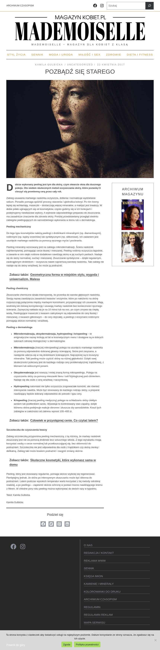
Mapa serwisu (94, 622)
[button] (43, 524)
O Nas (88, 545)
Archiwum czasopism (100, 599)
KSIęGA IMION (93, 576)
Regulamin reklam (98, 614)
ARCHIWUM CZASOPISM (20, 5)
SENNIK (89, 568)
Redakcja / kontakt (99, 552)
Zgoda (66, 644)
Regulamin (92, 607)
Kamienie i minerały (99, 583)
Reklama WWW (95, 560)
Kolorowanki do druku (102, 591)
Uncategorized (80, 64)
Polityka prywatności (87, 644)
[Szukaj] (149, 6)
